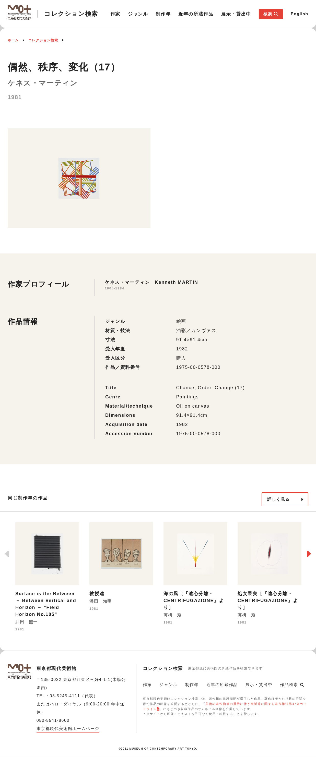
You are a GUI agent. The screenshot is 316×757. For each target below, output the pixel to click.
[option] (47, 577)
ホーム (13, 40)
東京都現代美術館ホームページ (68, 728)
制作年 (163, 14)
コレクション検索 (43, 40)
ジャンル (138, 14)
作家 (115, 14)
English (299, 14)
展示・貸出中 (236, 14)
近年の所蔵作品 (195, 14)
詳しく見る (278, 499)
